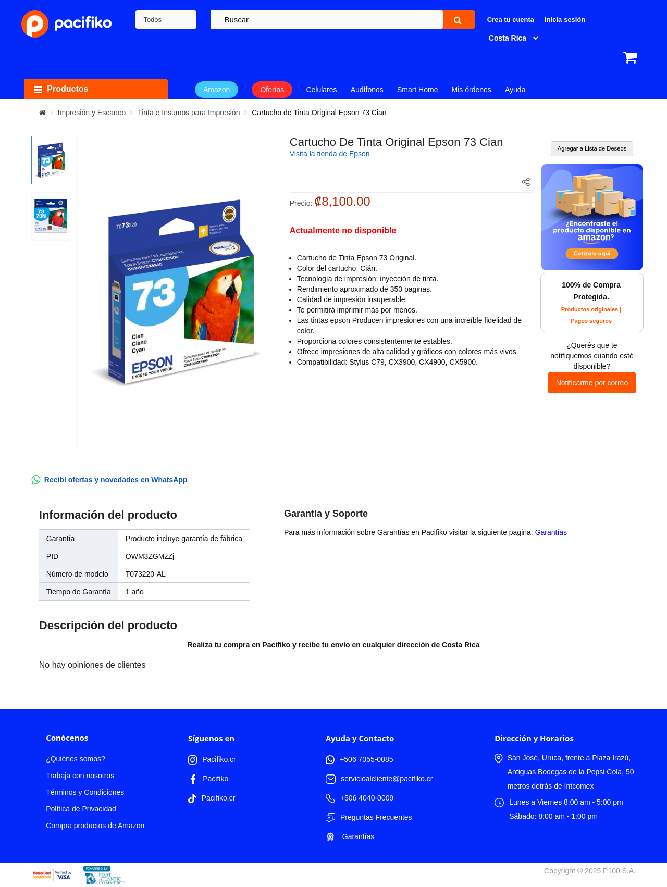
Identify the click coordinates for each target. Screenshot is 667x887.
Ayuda (515, 89)
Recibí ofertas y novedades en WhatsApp (116, 480)
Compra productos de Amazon (95, 825)
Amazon (216, 89)
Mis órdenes (471, 89)
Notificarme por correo (592, 383)
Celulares (321, 89)
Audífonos (367, 89)
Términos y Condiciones (85, 792)
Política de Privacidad (81, 809)
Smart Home (417, 89)
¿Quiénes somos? (75, 759)
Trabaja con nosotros (80, 775)
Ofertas (272, 89)
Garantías (551, 532)
